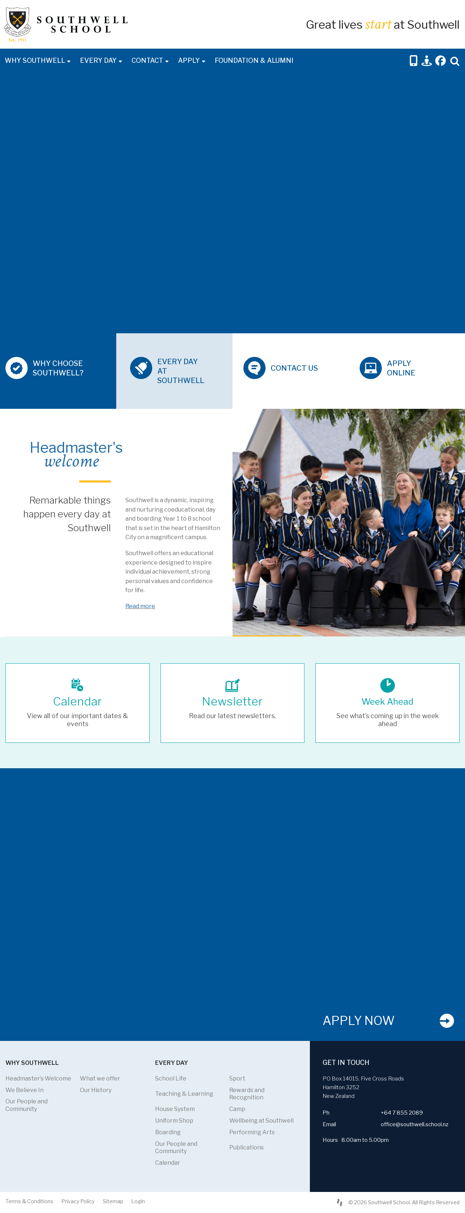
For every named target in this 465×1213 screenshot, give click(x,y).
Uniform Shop (174, 1120)
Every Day (98, 60)
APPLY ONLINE (401, 368)
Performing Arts (252, 1132)
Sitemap (113, 1201)
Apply (189, 60)
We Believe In (24, 1090)
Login (138, 1201)
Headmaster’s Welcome (38, 1078)
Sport (237, 1078)
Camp (237, 1109)
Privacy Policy (77, 1201)
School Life (170, 1078)
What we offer (100, 1078)
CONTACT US (294, 368)
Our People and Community (26, 1105)
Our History (96, 1090)
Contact (147, 60)
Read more (140, 606)
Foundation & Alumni (254, 60)
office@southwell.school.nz (414, 1124)
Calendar (167, 1162)
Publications (246, 1147)
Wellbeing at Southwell (261, 1120)
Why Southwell (35, 60)
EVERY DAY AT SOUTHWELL (180, 371)
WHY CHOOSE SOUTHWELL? (58, 368)
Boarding (168, 1132)
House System (175, 1109)
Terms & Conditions (29, 1201)
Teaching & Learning (184, 1093)
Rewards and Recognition (246, 1094)
